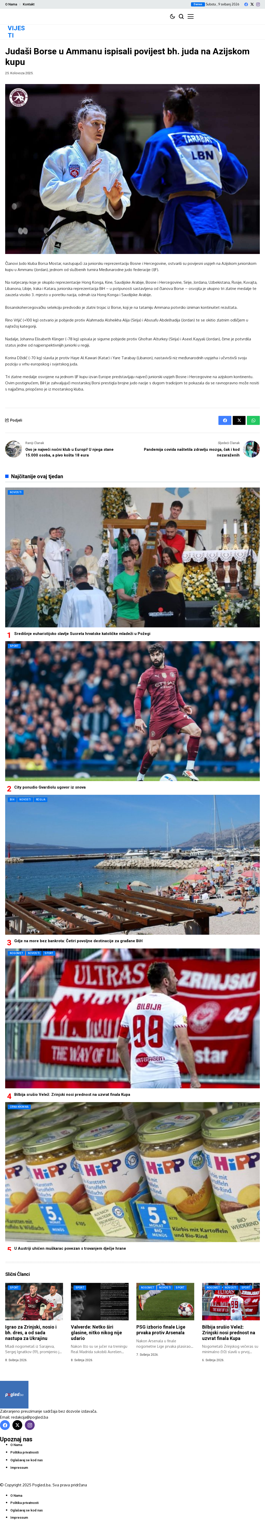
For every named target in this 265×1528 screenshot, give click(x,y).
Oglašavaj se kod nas (26, 1460)
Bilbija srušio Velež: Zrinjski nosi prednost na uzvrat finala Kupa (72, 1094)
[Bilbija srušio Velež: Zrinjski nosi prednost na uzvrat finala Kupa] (132, 1018)
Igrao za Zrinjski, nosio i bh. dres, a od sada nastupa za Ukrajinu (31, 1332)
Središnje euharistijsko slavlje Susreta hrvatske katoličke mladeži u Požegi (82, 633)
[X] (252, 4)
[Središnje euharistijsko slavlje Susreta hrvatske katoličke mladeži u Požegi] (132, 557)
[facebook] (246, 4)
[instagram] (258, 4)
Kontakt (28, 4)
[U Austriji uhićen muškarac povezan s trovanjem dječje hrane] (132, 1172)
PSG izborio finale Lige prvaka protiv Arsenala (160, 1329)
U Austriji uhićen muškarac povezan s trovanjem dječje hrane (70, 1248)
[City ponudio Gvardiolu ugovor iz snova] (132, 711)
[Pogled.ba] (14, 1395)
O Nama (11, 4)
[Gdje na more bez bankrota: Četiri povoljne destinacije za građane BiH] (132, 865)
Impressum (19, 1468)
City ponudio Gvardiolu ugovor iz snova (50, 787)
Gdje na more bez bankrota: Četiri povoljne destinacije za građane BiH (78, 941)
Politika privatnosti (24, 1452)
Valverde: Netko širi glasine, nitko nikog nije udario (96, 1332)
